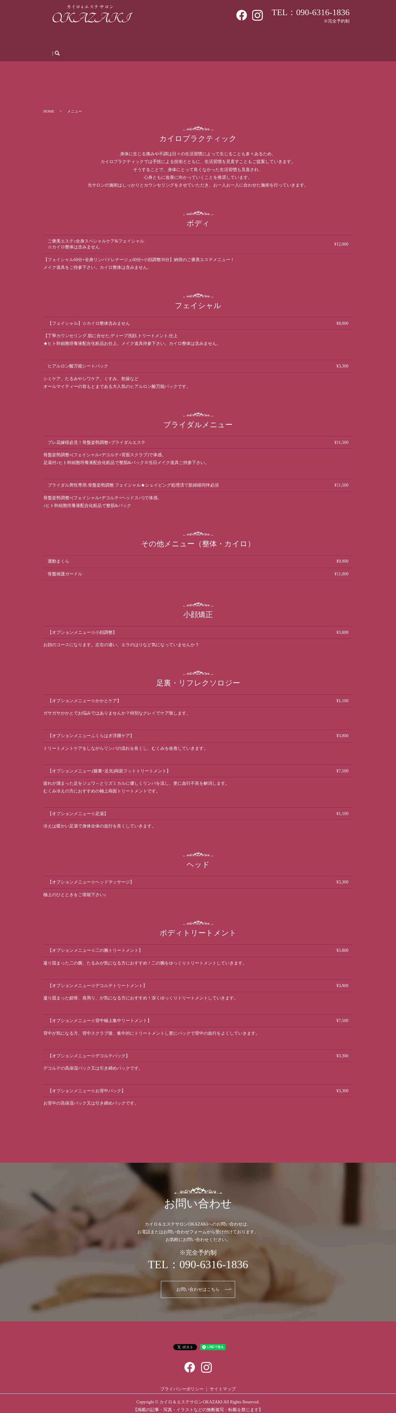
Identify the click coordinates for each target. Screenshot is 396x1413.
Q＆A (231, 39)
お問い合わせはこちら (198, 1284)
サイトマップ (223, 1384)
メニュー (152, 39)
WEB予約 (178, 39)
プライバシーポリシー (182, 1384)
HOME (63, 39)
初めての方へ (122, 39)
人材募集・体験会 (263, 39)
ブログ (295, 39)
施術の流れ (207, 39)
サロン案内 (89, 39)
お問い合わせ (324, 39)
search (57, 48)
